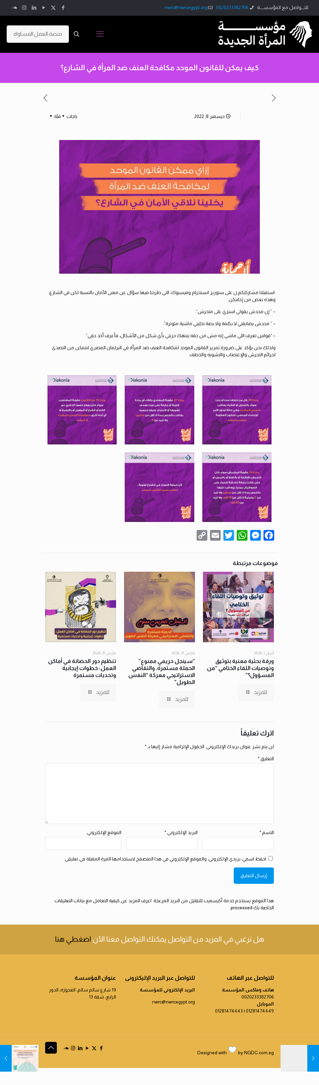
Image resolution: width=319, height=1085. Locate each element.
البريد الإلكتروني (181, 832)
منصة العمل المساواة (37, 34)
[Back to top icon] (51, 1048)
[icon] (14, 7)
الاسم (266, 832)
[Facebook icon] (63, 7)
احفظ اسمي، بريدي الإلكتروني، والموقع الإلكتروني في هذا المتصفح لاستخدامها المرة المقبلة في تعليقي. (165, 858)
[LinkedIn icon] (33, 7)
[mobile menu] (100, 34)
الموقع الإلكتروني (104, 832)
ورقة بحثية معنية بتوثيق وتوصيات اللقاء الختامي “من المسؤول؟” (240, 668)
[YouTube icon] (43, 7)
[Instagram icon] (24, 7)
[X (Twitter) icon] (53, 7)
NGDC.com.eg (259, 1052)
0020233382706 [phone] (232, 7)
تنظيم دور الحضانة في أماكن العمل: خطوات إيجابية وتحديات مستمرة (82, 668)
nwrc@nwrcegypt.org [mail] (186, 7)
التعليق (266, 758)
